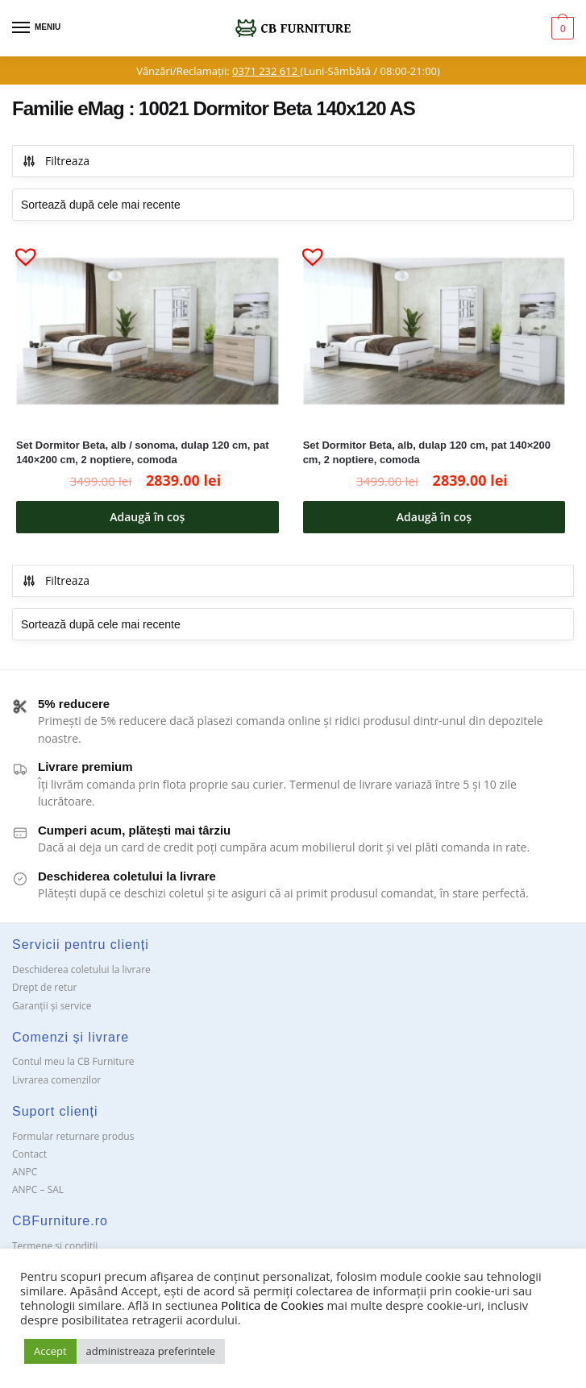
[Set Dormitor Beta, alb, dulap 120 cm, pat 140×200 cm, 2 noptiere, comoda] (434, 331)
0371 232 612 (266, 71)
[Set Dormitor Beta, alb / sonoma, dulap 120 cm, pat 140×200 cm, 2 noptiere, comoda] (147, 331)
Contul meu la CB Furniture (73, 1061)
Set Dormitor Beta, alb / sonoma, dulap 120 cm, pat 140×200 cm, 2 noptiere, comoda (142, 452)
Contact (29, 1154)
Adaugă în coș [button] (147, 516)
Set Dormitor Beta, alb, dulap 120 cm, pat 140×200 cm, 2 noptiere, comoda (427, 452)
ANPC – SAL (38, 1189)
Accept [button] (50, 1351)
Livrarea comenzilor (56, 1080)
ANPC (24, 1172)
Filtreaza (55, 160)
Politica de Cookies (272, 1305)
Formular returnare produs (73, 1136)
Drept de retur (44, 987)
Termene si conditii (55, 1246)
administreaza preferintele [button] (150, 1351)
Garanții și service (52, 1006)
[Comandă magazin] (293, 205)
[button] (19, 249)
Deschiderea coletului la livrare (81, 969)
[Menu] (36, 28)
